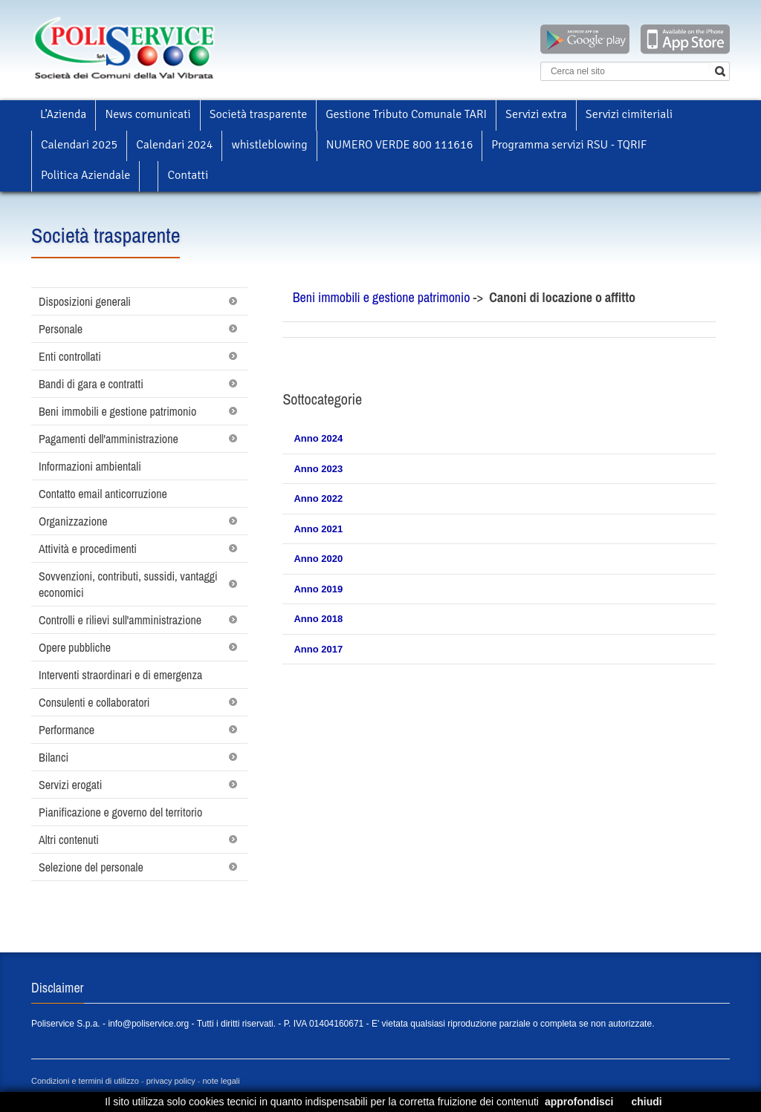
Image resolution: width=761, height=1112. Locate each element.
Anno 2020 (318, 558)
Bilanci (53, 757)
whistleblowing (269, 144)
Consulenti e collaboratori (94, 702)
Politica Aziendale (85, 175)
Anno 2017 (318, 649)
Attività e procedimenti (88, 548)
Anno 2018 (318, 618)
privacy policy (170, 1080)
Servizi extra (536, 114)
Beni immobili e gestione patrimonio (117, 411)
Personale (60, 329)
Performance (66, 730)
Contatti (187, 175)
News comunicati (147, 114)
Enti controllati (70, 356)
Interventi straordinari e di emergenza (120, 675)
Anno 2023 (318, 468)
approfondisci (579, 1102)
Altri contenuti (69, 839)
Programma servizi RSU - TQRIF (569, 144)
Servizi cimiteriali (629, 114)
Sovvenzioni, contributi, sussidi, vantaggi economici (128, 584)
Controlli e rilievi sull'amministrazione (120, 620)
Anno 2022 (318, 498)
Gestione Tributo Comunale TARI (406, 114)
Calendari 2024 (174, 144)
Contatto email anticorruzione (103, 493)
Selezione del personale (91, 867)
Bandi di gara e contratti (91, 384)
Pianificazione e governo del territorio (120, 812)
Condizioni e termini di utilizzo (85, 1080)
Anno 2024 (318, 438)
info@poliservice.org (148, 1023)
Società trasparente (259, 114)
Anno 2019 (318, 589)
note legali (221, 1080)
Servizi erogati (70, 784)
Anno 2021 (318, 528)
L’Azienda (63, 114)
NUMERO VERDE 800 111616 (399, 144)
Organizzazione (73, 521)
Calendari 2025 (79, 144)
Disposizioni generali (85, 301)
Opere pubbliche (75, 647)
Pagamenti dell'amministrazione (108, 439)
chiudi (646, 1102)
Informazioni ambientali (90, 466)
